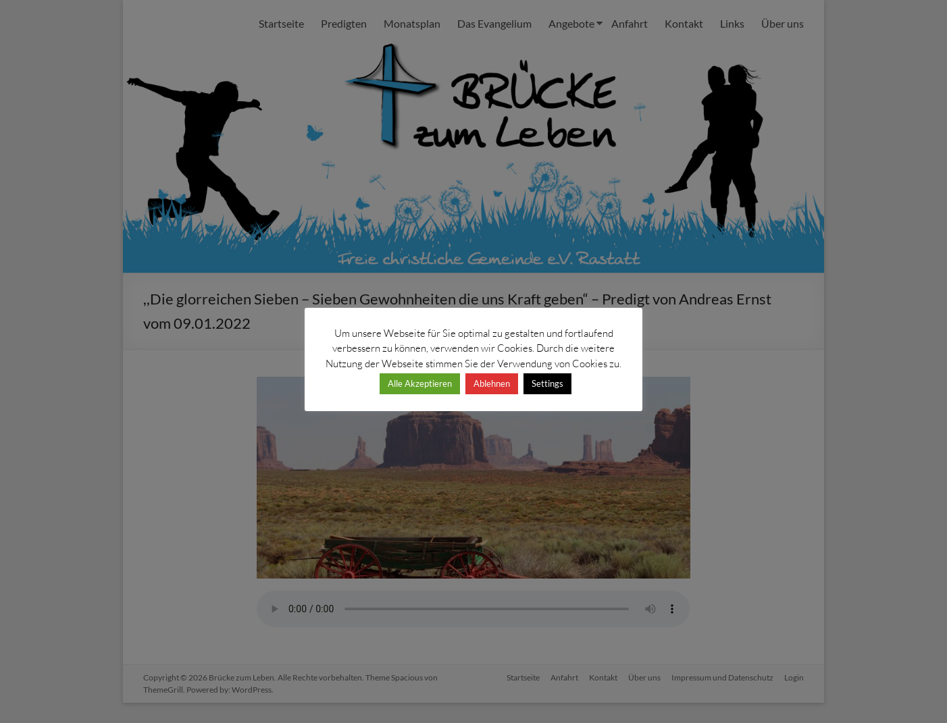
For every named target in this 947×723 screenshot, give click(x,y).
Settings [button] (547, 383)
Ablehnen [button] (492, 383)
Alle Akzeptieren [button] (420, 383)
